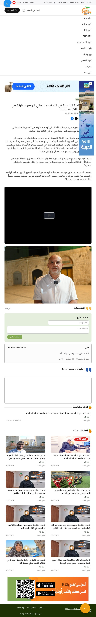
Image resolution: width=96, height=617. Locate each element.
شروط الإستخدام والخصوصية (31, 613)
